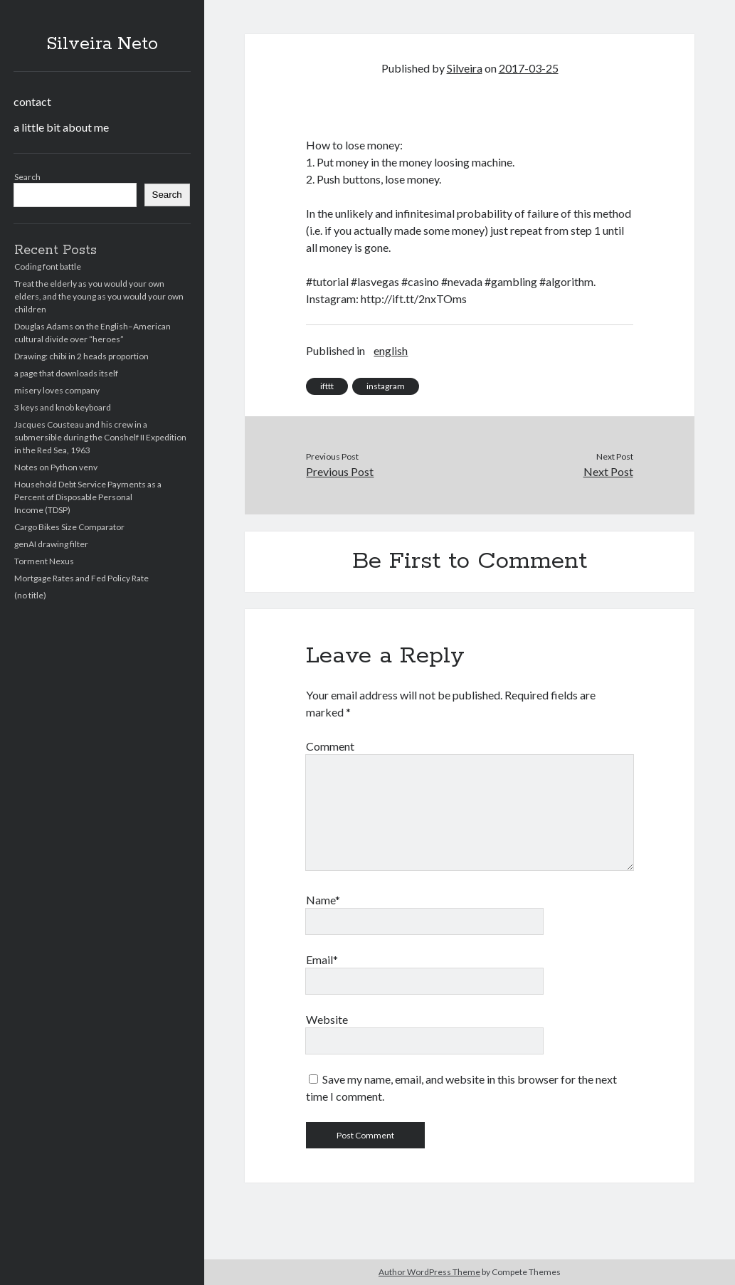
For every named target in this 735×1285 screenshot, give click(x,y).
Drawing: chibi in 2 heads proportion (81, 356)
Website (327, 1019)
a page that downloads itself (66, 373)
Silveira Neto (102, 44)
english (391, 350)
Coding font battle (47, 266)
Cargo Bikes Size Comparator (69, 527)
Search (27, 176)
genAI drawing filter (51, 544)
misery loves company (57, 390)
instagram (385, 386)
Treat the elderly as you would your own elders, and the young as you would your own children (99, 296)
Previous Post (340, 471)
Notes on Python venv (55, 467)
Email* (322, 959)
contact (32, 101)
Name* (323, 899)
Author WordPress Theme (429, 1272)
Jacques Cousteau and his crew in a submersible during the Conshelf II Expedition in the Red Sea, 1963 (100, 437)
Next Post (608, 471)
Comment (330, 746)
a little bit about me (61, 127)
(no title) (30, 595)
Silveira (464, 68)
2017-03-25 (529, 68)
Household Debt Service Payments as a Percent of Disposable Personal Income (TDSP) (88, 497)
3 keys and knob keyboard (62, 407)
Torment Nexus (44, 561)
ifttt (327, 386)
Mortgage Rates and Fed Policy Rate (81, 578)
